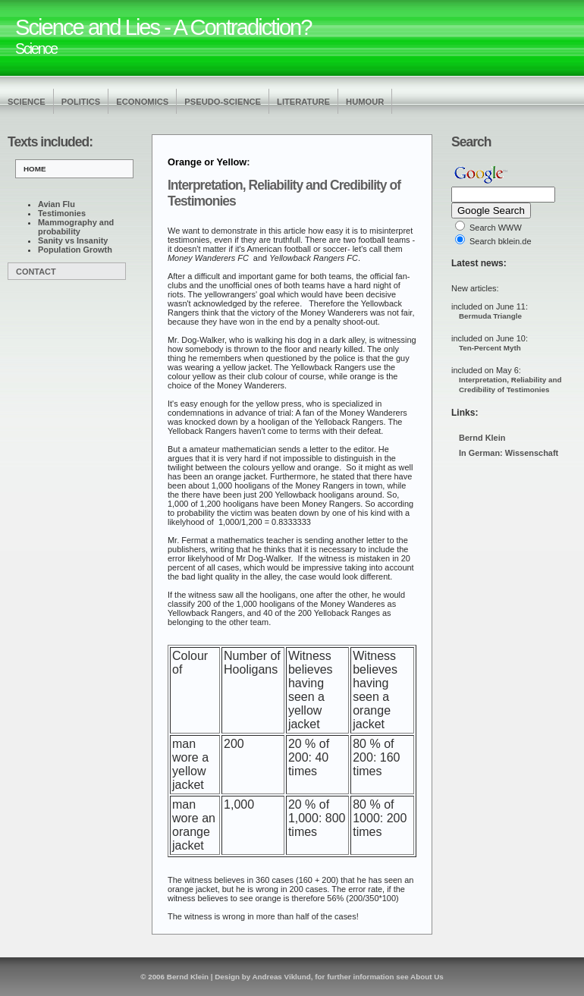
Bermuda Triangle (490, 316)
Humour (365, 101)
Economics (142, 101)
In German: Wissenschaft (508, 452)
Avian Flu (56, 204)
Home (35, 169)
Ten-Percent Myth (490, 348)
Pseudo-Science (222, 101)
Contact (36, 271)
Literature (303, 101)
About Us (427, 976)
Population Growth (75, 249)
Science (27, 101)
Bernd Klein (482, 437)
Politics (81, 101)
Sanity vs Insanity (73, 240)
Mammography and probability (76, 227)
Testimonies (62, 213)
